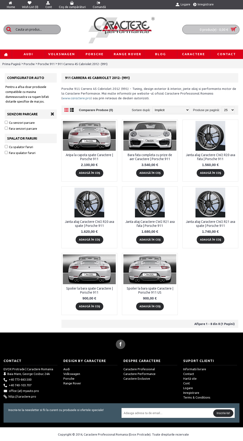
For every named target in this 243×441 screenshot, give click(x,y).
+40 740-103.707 (17, 385)
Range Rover (72, 383)
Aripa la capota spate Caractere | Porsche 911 (89, 157)
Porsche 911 (46, 64)
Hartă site (190, 378)
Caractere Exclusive (136, 378)
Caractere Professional (139, 369)
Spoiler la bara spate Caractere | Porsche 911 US (150, 290)
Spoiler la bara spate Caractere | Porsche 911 (89, 290)
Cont (186, 383)
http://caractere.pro (20, 397)
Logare (188, 388)
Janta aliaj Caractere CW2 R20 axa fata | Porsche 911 (210, 157)
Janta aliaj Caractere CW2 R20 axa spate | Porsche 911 (89, 224)
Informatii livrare (194, 369)
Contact (188, 373)
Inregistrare (191, 392)
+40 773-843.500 (17, 380)
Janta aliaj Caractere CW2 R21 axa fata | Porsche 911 (150, 224)
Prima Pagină (11, 64)
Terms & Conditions (196, 397)
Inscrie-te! (223, 413)
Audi (66, 369)
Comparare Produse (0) (96, 110)
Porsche (29, 64)
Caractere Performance (139, 373)
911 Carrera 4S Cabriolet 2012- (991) (83, 64)
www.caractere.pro (76, 98)
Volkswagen (71, 373)
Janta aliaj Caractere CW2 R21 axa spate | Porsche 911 (210, 224)
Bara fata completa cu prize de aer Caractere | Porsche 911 (150, 157)
